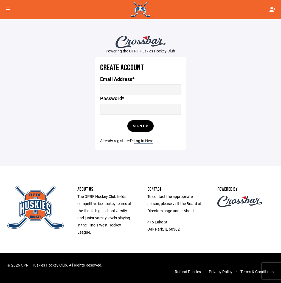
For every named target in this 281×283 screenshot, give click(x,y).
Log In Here (143, 140)
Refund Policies (188, 271)
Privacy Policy (220, 271)
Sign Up (140, 125)
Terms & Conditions (257, 271)
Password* (112, 98)
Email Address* (117, 79)
